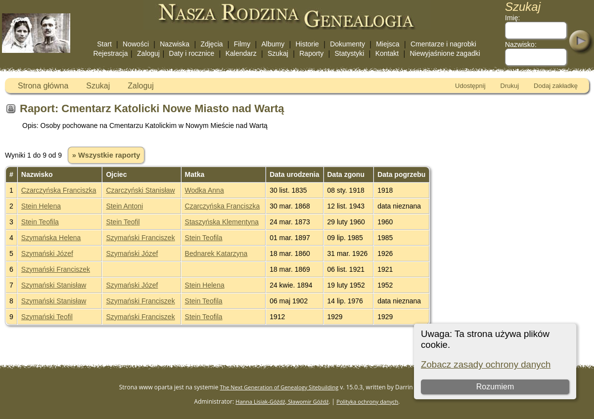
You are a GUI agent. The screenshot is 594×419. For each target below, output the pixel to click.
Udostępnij (470, 85)
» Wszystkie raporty (106, 155)
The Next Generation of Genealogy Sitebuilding (279, 387)
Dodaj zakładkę (556, 85)
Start (104, 44)
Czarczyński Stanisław (140, 190)
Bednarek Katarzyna (216, 253)
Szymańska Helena (51, 238)
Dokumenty (347, 44)
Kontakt (387, 53)
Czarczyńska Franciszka (58, 190)
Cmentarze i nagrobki (443, 44)
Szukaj (278, 53)
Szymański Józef (47, 253)
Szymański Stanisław (54, 285)
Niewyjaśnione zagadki (445, 53)
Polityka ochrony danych (367, 401)
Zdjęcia (211, 44)
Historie (307, 44)
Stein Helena (41, 206)
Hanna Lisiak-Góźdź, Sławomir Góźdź (281, 401)
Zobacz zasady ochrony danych (485, 364)
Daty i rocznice (192, 53)
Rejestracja (110, 53)
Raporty (311, 53)
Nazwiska (174, 44)
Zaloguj (148, 53)
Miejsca (387, 44)
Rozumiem (495, 386)
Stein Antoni (124, 206)
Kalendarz (241, 53)
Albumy (272, 44)
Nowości (136, 44)
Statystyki (350, 53)
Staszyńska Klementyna (222, 222)
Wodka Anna (204, 190)
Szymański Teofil (47, 317)
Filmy (242, 44)
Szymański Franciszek (140, 238)
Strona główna (43, 86)
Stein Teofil (122, 222)
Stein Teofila (40, 222)
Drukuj (510, 85)
